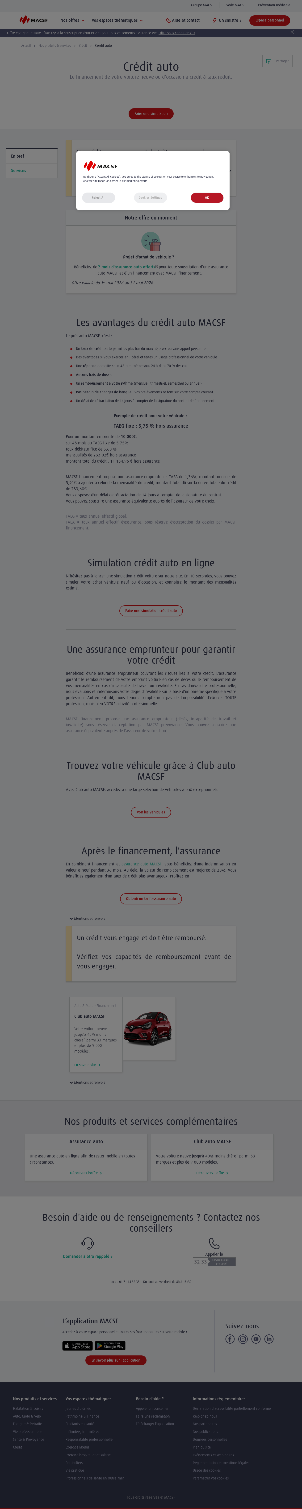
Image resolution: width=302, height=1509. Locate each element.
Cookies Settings (150, 197)
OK (207, 197)
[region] (153, 180)
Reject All (98, 197)
